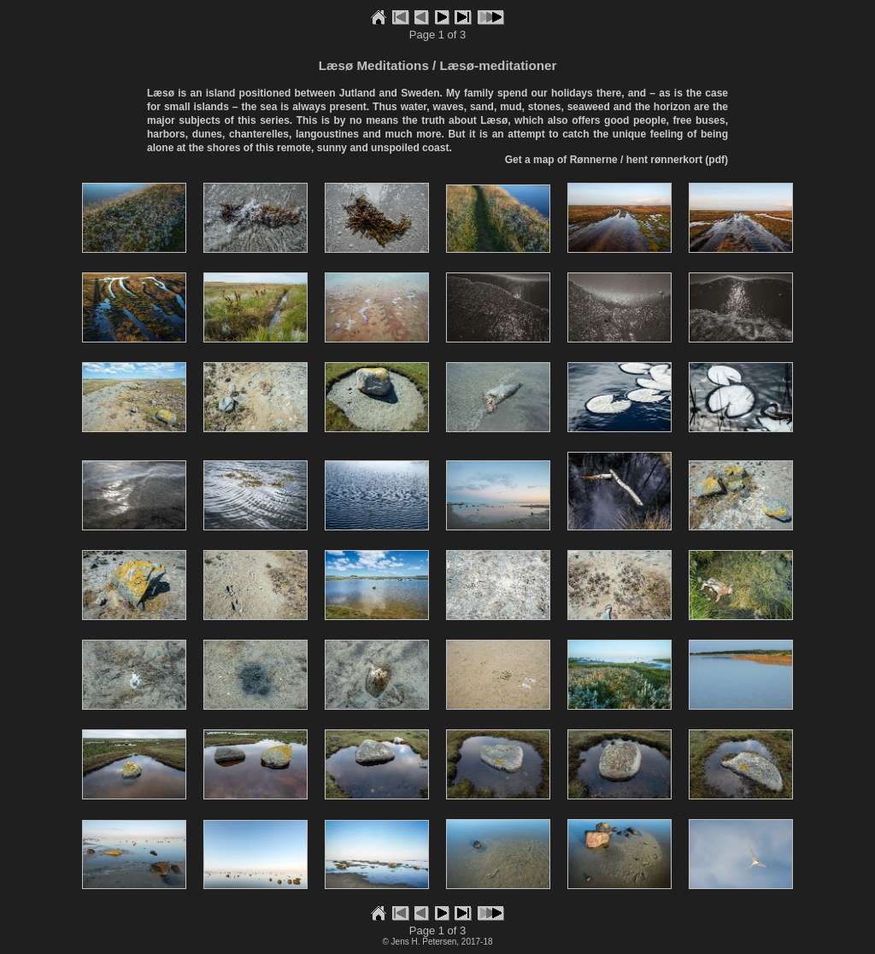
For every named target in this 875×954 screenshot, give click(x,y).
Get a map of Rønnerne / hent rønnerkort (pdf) (616, 160)
